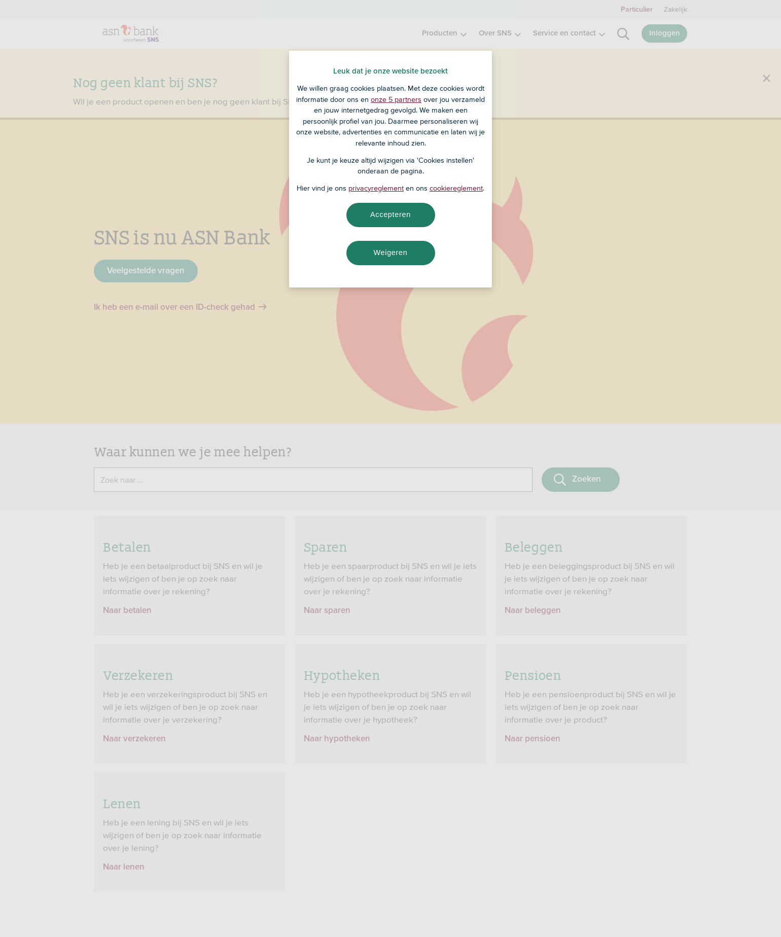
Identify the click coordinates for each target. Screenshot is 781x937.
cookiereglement (456, 188)
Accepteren (390, 214)
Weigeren (390, 252)
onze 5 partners (396, 99)
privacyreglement (376, 188)
